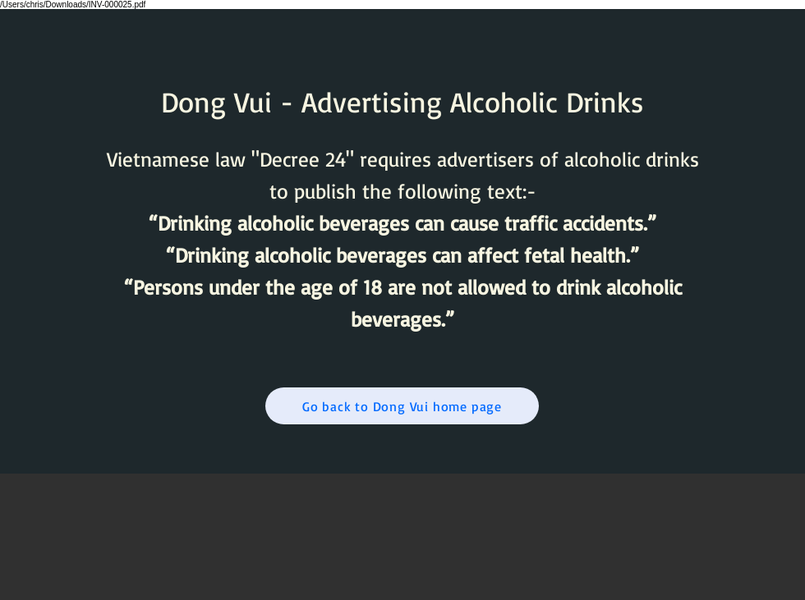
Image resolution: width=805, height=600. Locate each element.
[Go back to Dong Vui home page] (402, 405)
